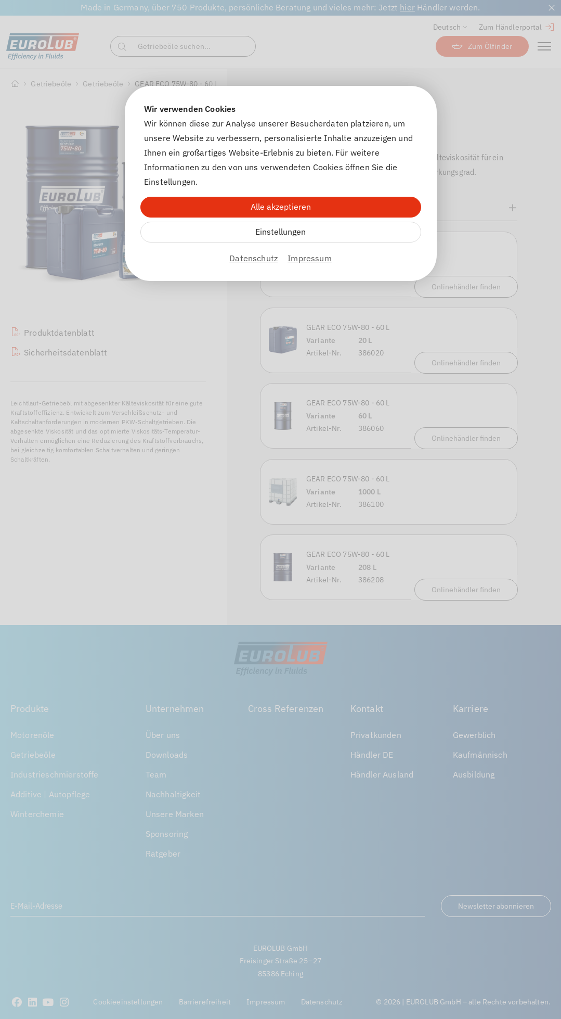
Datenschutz (253, 258)
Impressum (309, 258)
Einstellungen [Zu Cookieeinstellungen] (280, 231)
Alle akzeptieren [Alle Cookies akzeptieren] (281, 206)
